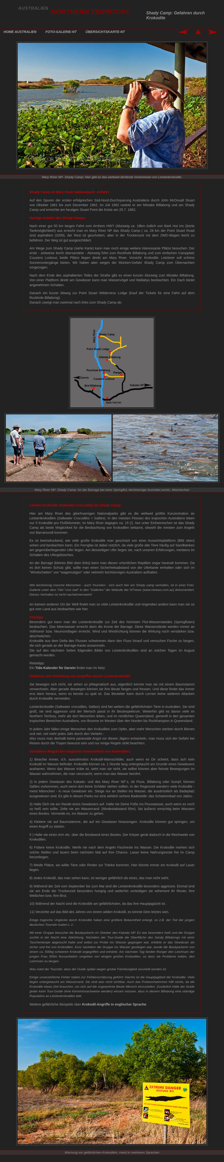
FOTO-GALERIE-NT (60, 32)
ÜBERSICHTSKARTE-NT (105, 32)
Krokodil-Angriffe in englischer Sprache (114, 1004)
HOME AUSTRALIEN (20, 32)
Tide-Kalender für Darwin (55, 668)
